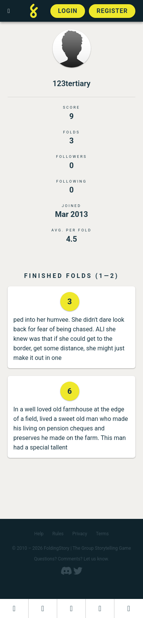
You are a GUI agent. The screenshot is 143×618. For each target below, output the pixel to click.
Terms (102, 533)
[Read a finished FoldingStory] (100, 608)
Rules (57, 533)
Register (112, 10)
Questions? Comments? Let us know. (71, 559)
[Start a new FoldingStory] (43, 608)
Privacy (79, 533)
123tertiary (71, 83)
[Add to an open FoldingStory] (71, 608)
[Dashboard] (14, 608)
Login (67, 10)
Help (39, 533)
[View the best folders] (128, 608)
